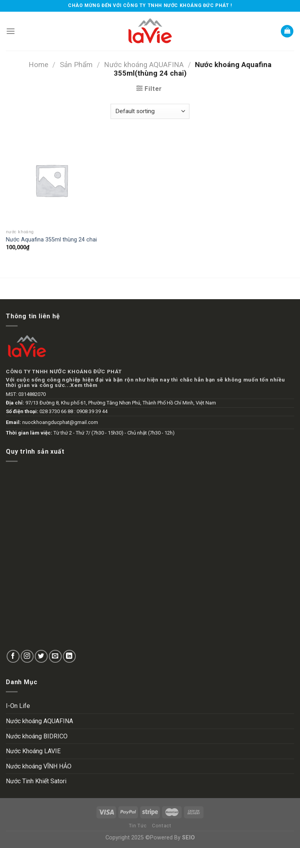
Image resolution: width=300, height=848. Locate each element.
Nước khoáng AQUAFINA (144, 64)
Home (38, 64)
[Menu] (10, 31)
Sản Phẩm (76, 64)
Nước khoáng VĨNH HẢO (38, 766)
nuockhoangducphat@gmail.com (60, 422)
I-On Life (18, 706)
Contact (161, 825)
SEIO (188, 837)
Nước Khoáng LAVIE (33, 751)
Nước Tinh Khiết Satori (36, 781)
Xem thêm (83, 385)
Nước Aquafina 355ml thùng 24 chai (51, 239)
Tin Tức (138, 825)
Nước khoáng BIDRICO (37, 736)
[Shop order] (150, 111)
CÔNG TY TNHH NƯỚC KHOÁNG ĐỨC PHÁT (63, 371)
